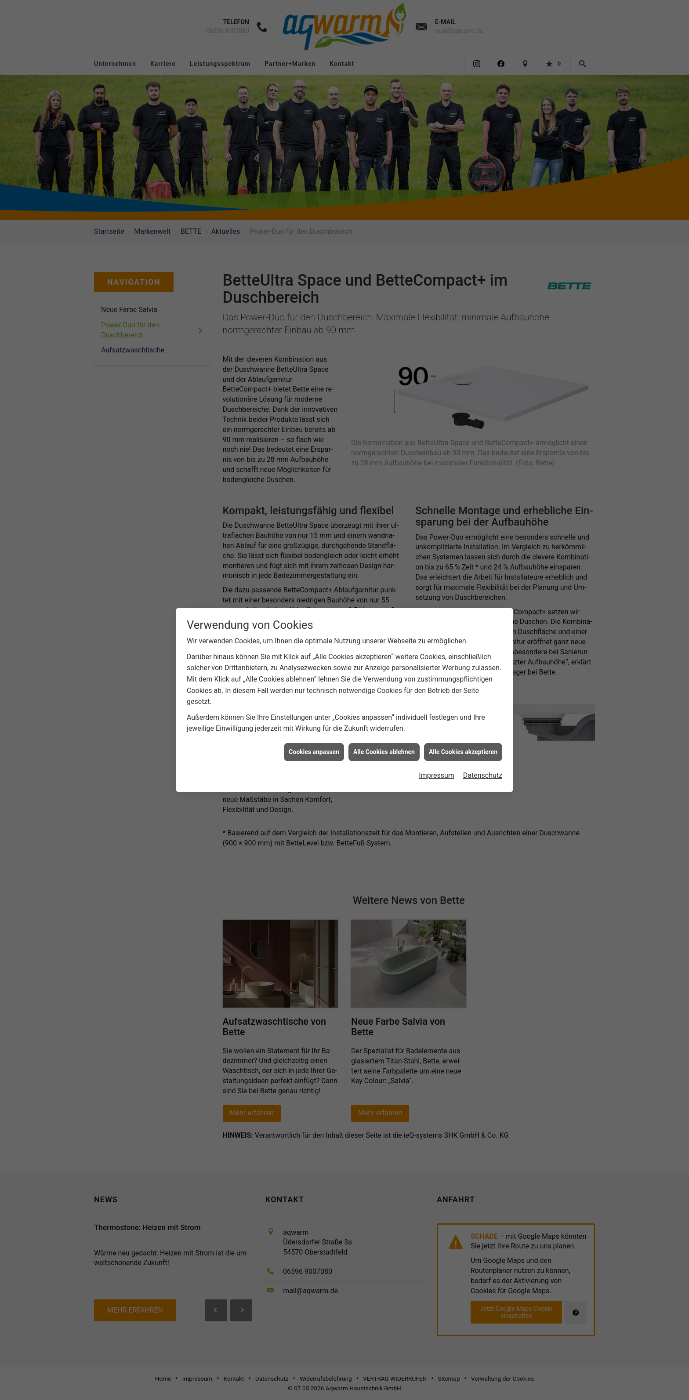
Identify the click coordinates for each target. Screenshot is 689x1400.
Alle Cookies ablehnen (384, 747)
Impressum (436, 770)
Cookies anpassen (314, 747)
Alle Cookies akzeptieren (463, 747)
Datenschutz (482, 770)
